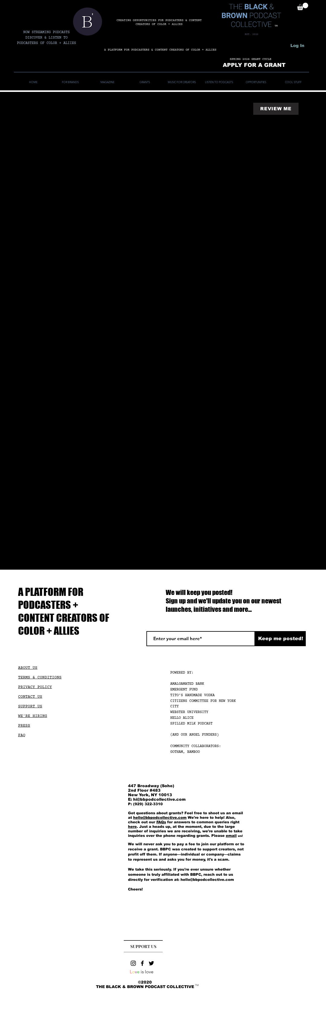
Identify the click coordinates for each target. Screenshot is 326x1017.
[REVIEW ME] (276, 109)
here (132, 827)
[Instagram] (133, 963)
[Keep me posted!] (280, 638)
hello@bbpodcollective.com (160, 817)
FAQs (161, 822)
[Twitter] (151, 963)
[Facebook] (142, 963)
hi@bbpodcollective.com (159, 799)
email (231, 836)
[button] (302, 6)
